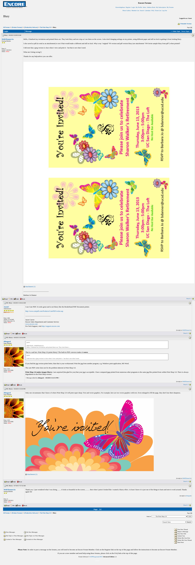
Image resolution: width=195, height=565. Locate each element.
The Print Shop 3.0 (45, 27)
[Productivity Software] (31, 27)
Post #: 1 (189, 298)
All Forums (6, 27)
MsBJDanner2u (8, 39)
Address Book (151, 7)
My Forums (170, 7)
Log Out (164, 10)
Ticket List (158, 10)
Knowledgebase (120, 7)
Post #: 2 (186, 333)
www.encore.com (31, 324)
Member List (135, 10)
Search (142, 10)
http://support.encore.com (51, 326)
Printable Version (184, 23)
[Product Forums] (17, 27)
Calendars (148, 10)
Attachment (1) (30, 287)
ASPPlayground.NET (96, 556)
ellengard (7, 341)
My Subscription (161, 7)
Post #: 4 (186, 481)
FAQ (152, 10)
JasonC (6, 307)
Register (128, 7)
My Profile (139, 7)
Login (133, 7)
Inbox (144, 7)
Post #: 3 (186, 384)
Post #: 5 (186, 505)
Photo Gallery (127, 10)
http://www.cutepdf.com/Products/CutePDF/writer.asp (44, 311)
